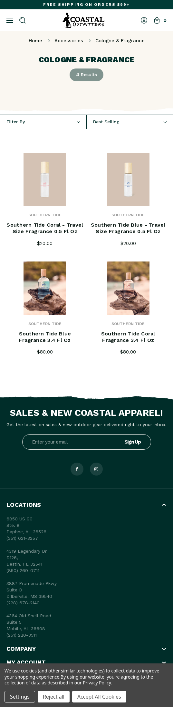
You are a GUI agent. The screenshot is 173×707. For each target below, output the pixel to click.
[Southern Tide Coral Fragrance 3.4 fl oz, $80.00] (128, 288)
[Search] (22, 20)
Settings (20, 696)
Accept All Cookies (99, 696)
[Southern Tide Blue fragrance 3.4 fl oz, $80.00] (44, 288)
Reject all (53, 696)
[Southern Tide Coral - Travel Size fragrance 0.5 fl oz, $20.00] (44, 179)
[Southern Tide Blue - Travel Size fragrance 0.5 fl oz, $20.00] (128, 179)
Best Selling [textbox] (106, 121)
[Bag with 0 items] (160, 20)
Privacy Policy (97, 683)
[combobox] (130, 122)
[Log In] (144, 20)
